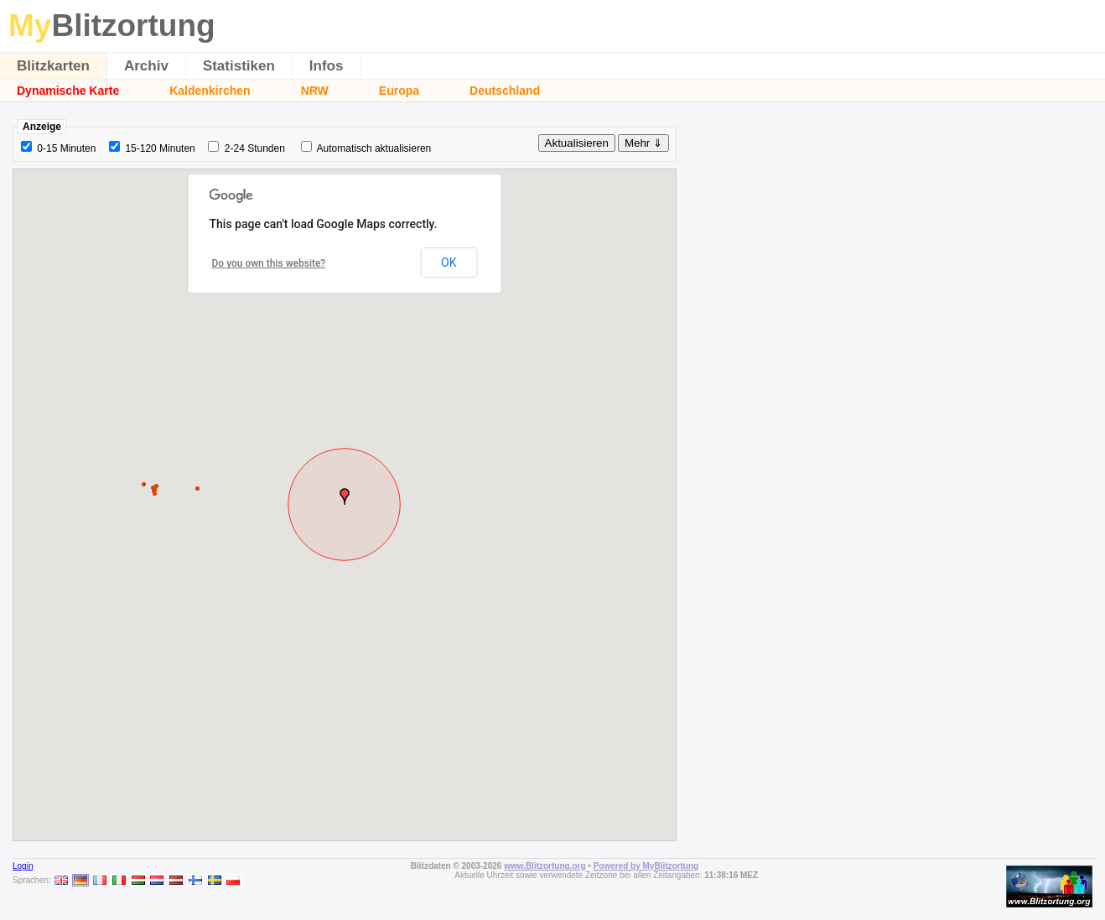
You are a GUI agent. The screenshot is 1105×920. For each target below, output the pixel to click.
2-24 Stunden (255, 148)
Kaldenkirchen (209, 90)
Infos (326, 66)
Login (23, 866)
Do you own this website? (269, 263)
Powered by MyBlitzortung (646, 866)
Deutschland (504, 90)
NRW (315, 90)
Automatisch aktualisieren (374, 148)
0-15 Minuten (66, 148)
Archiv (146, 66)
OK (448, 262)
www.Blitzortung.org (544, 866)
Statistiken (239, 66)
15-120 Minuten (160, 148)
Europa (399, 90)
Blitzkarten (53, 66)
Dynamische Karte (68, 90)
